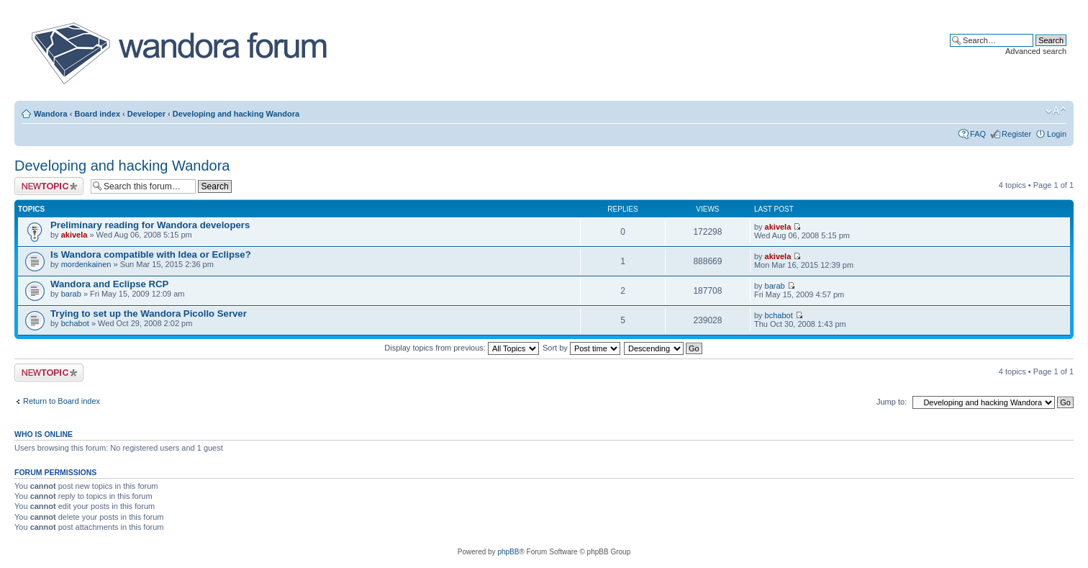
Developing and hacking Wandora (236, 113)
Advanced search (1035, 51)
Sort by (581, 347)
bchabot (75, 323)
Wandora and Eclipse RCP (109, 284)
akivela (74, 234)
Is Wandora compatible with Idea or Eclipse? (150, 254)
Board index (97, 113)
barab (71, 293)
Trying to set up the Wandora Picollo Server (148, 313)
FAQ (978, 134)
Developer (146, 113)
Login (1056, 134)
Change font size (1056, 110)
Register (1016, 134)
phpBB (508, 552)
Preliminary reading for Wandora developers (150, 225)
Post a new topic (48, 186)
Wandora (51, 113)
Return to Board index (61, 401)
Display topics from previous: (461, 347)
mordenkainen (86, 264)
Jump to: (891, 401)
